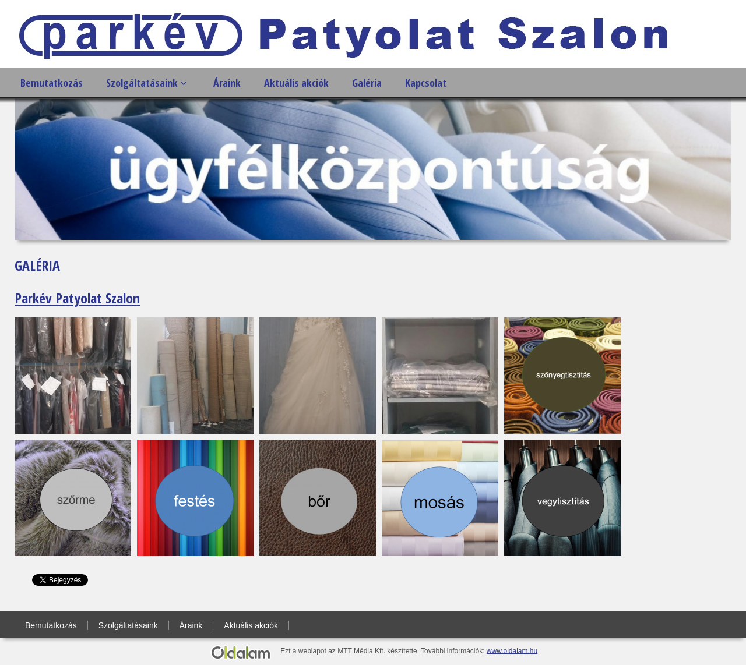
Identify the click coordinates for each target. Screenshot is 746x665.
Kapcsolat (425, 83)
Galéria (367, 83)
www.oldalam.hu (512, 650)
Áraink (227, 83)
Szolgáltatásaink (146, 83)
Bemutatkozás (51, 83)
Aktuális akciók (296, 83)
